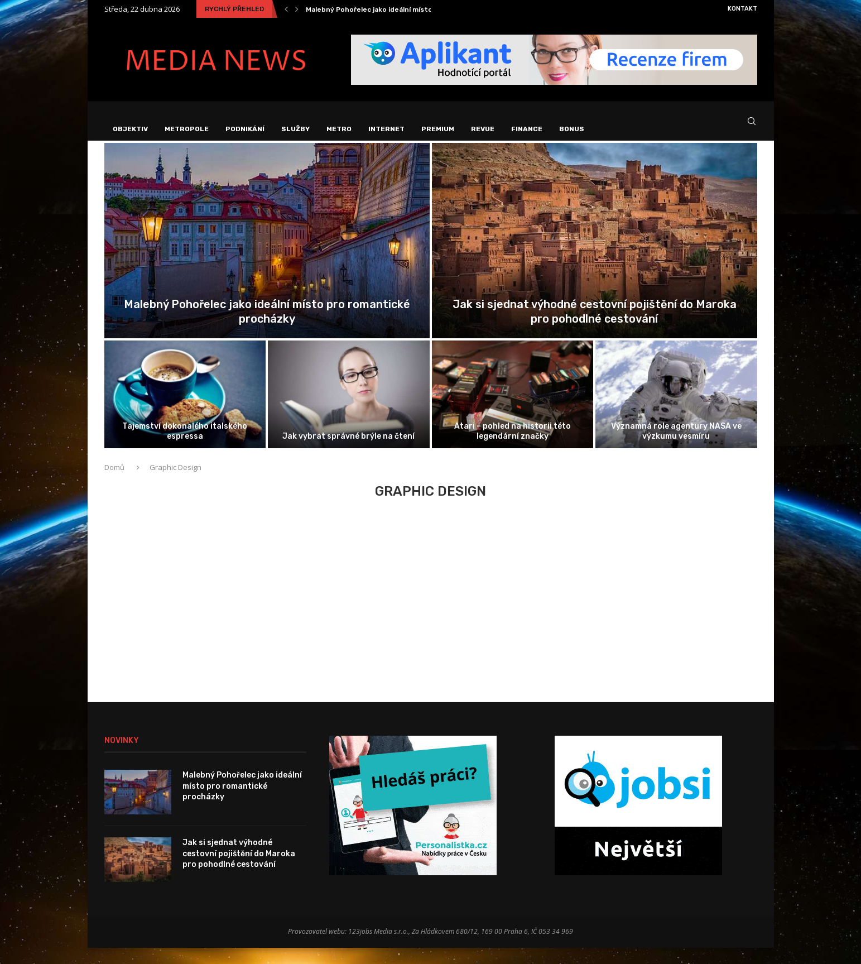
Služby (295, 129)
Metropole (187, 129)
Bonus (571, 129)
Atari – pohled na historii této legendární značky (512, 447)
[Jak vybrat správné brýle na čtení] (349, 411)
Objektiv (130, 129)
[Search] (751, 129)
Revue (482, 129)
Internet (386, 129)
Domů (115, 484)
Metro (339, 129)
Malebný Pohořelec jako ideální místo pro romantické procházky (415, 9)
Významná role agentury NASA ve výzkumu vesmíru (676, 447)
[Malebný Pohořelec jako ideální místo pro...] (267, 257)
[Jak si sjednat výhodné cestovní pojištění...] (594, 257)
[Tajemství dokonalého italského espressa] (185, 411)
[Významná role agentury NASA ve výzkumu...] (676, 411)
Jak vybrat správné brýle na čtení (348, 453)
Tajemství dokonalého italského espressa (184, 447)
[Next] (296, 9)
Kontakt (742, 8)
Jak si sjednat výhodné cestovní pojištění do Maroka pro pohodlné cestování (238, 870)
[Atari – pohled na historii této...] (513, 411)
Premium (437, 129)
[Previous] (286, 9)
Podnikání (244, 129)
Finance (526, 129)
